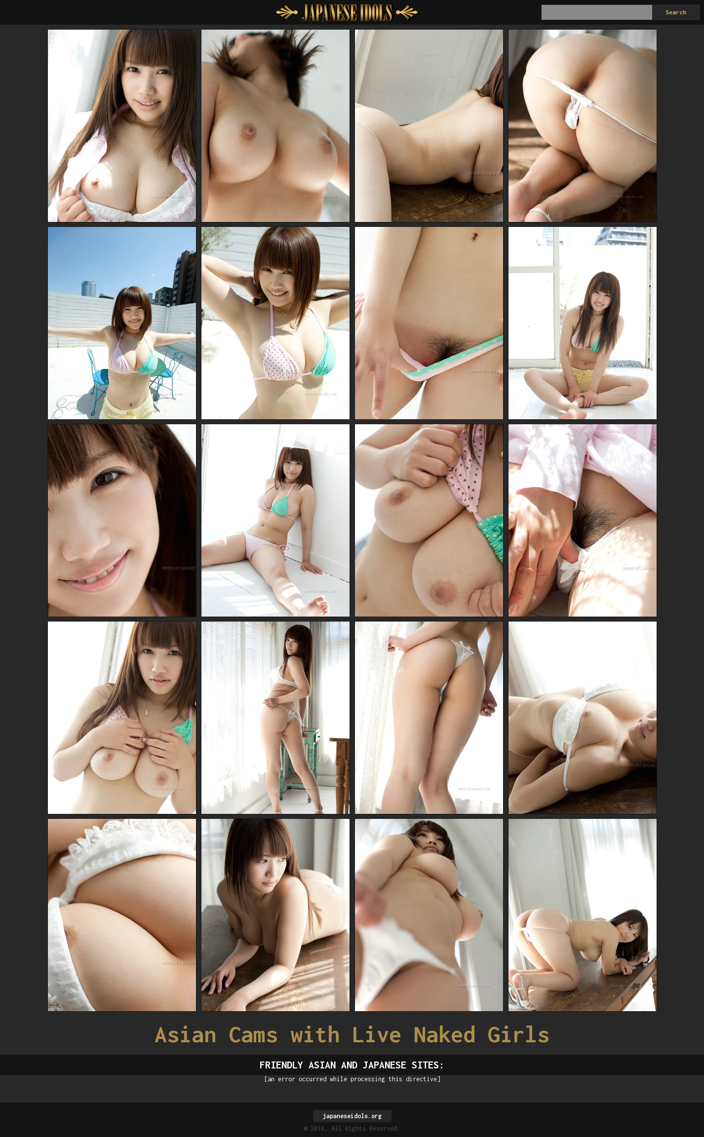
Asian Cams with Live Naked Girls (352, 1034)
